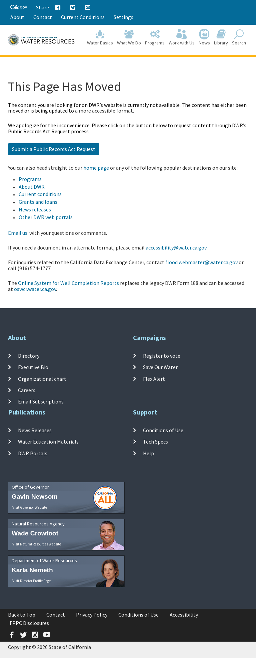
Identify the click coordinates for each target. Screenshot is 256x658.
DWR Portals (32, 453)
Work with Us (182, 37)
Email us (17, 232)
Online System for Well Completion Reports (68, 283)
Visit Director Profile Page (31, 581)
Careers (26, 390)
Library (221, 37)
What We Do (129, 37)
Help (148, 453)
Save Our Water (160, 367)
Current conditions (40, 194)
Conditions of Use (163, 430)
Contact (42, 17)
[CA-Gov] (18, 7)
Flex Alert (154, 378)
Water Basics (100, 37)
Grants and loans (38, 201)
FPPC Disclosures (29, 623)
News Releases (35, 430)
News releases (35, 209)
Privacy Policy (91, 614)
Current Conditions (83, 17)
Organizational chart (42, 378)
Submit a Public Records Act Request (53, 149)
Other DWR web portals (46, 217)
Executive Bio (33, 367)
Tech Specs (155, 441)
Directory (28, 355)
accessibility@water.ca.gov (176, 247)
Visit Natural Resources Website (36, 544)
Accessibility (184, 614)
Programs (155, 37)
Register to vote (161, 355)
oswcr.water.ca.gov (35, 289)
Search (239, 37)
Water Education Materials (48, 441)
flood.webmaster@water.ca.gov (201, 262)
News (204, 37)
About (17, 17)
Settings (123, 17)
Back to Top (21, 614)
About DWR (32, 186)
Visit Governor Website (29, 507)
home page (96, 167)
